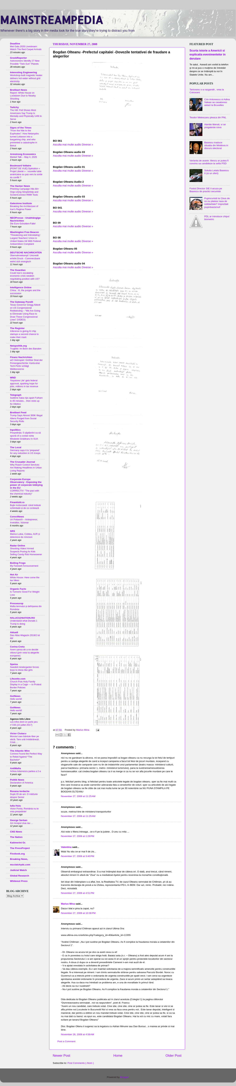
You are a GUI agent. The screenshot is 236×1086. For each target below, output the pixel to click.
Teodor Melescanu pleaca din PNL (208, 117)
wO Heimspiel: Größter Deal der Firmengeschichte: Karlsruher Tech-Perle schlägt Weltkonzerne (26, 364)
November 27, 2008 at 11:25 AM (78, 796)
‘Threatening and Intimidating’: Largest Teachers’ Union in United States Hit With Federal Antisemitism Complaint (25, 239)
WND (13, 377)
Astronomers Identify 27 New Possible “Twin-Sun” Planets (25, 62)
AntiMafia (15, 768)
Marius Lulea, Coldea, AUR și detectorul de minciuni (25, 535)
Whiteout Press (19, 881)
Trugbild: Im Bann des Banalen (25, 348)
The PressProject (20, 848)
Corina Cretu (17, 646)
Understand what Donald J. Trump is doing (24, 622)
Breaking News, (19, 859)
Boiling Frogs (18, 563)
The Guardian (18, 270)
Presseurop (16, 603)
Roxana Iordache (20, 791)
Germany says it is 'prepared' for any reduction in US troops (25, 452)
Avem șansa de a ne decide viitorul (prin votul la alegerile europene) (24, 652)
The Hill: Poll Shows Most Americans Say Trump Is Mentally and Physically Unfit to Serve (26, 114)
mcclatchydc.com (20, 864)
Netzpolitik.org (18, 345)
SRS (12, 531)
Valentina (66, 847)
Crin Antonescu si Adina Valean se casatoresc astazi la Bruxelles (217, 102)
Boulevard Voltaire (20, 165)
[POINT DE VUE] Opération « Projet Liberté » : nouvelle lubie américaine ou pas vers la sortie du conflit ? (26, 173)
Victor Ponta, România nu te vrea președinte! (24, 810)
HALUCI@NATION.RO (22, 618)
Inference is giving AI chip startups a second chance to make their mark (24, 334)
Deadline (15, 43)
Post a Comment (66, 1041)
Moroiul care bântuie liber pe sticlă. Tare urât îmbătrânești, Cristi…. (24, 739)
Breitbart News (18, 90)
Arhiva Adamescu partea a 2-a (25, 771)
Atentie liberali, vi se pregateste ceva (215, 126)
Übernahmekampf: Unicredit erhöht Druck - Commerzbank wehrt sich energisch (25, 258)
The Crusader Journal (22, 462)
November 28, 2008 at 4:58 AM (77, 1034)
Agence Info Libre (20, 719)
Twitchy (14, 107)
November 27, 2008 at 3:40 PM (77, 856)
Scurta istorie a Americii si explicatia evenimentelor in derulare (208, 54)
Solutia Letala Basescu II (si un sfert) (216, 172)
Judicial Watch (18, 870)
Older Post (173, 1055)
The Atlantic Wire (20, 750)
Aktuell (14, 632)
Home (117, 1055)
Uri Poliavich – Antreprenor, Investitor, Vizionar (24, 521)
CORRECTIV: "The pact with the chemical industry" (24, 492)
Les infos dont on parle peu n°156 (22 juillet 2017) (24, 723)
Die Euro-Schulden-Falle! (23, 223)
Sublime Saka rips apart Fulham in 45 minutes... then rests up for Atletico (26, 400)
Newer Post (61, 1055)
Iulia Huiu (15, 805)
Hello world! (16, 699)
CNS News (16, 831)
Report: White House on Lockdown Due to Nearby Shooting (23, 95)
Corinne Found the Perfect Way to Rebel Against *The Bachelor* (26, 756)
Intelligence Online (20, 287)
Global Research (19, 875)
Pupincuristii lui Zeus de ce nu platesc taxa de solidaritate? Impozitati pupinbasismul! (217, 202)
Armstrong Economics (23, 154)
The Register (17, 328)
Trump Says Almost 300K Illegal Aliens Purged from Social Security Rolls (26, 418)
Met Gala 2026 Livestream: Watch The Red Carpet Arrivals (25, 48)
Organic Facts (18, 589)
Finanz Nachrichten (21, 357)
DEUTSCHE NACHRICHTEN (26, 252)
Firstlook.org (17, 853)
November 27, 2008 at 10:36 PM (78, 913)
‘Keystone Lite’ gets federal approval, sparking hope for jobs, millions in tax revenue (24, 383)
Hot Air (14, 574)
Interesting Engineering (23, 72)
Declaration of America (21, 782)
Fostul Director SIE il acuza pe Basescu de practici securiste (206, 190)
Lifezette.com (17, 678)
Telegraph (15, 395)
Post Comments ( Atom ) (81, 1063)
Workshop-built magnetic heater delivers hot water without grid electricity (26, 78)
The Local (15, 447)
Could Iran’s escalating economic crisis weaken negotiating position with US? (25, 276)
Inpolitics (15, 429)
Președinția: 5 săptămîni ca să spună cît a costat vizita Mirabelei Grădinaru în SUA (25, 435)
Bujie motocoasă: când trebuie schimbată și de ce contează (25, 507)
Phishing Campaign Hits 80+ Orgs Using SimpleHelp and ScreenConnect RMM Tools (24, 192)
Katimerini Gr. (18, 842)
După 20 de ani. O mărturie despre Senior (24, 795)
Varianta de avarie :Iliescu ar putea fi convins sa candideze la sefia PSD (209, 162)
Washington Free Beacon (24, 232)
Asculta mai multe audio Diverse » (73, 144)
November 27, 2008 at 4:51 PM (77, 893)
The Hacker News (20, 186)
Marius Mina (68, 903)
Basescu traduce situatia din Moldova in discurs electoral (216, 145)
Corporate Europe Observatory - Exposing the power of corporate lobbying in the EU (26, 483)
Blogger (124, 1077)
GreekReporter (18, 58)
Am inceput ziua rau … (21, 823)
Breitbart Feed (18, 412)
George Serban (18, 820)
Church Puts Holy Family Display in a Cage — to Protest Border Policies (25, 684)
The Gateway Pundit (21, 302)
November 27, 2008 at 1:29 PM (77, 836)
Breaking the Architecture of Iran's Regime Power (24, 208)
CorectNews (17, 516)
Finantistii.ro (17, 502)
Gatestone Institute (21, 203)
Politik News (17, 779)
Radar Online (17, 545)
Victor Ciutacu (18, 733)
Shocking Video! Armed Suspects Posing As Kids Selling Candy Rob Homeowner (26, 551)
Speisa (14, 664)
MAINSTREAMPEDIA (51, 20)
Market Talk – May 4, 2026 (23, 157)
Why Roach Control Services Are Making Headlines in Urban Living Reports (26, 467)
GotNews (15, 696)
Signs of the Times (20, 127)
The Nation (16, 837)
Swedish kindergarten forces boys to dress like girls (24, 668)
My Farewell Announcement (24, 565)
